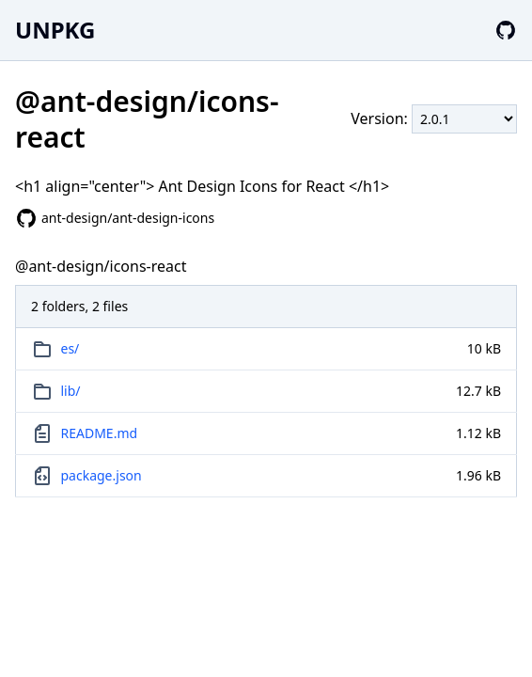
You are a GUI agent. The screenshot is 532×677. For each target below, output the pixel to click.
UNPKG (55, 29)
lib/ (71, 391)
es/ (70, 348)
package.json (101, 475)
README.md (99, 433)
